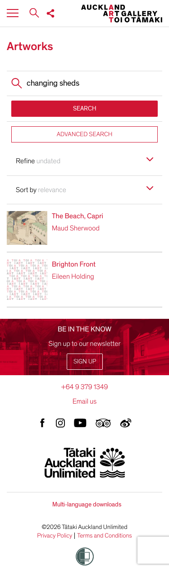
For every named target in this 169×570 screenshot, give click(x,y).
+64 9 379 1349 (84, 387)
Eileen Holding (73, 276)
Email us (85, 401)
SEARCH (84, 108)
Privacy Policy (54, 536)
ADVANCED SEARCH (85, 134)
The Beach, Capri (77, 216)
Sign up (84, 361)
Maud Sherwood (76, 228)
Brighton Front (74, 264)
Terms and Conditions (104, 536)
